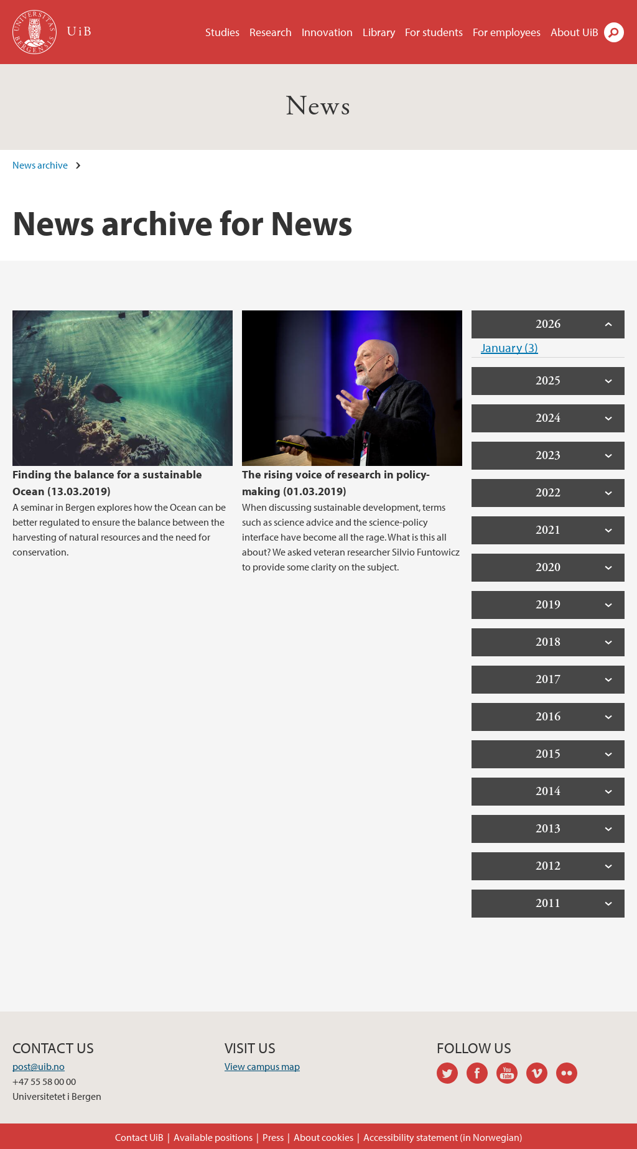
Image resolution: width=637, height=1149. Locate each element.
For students (434, 32)
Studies (222, 32)
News (319, 106)
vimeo (541, 1075)
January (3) (509, 347)
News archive (40, 165)
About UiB (574, 32)
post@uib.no (38, 1066)
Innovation (327, 32)
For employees (507, 32)
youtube (511, 1075)
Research (270, 32)
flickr (571, 1075)
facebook (481, 1075)
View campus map (262, 1066)
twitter (452, 1075)
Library (379, 32)
